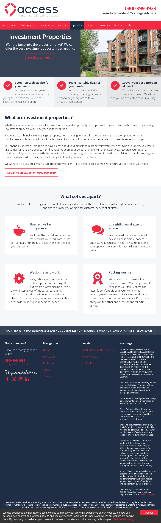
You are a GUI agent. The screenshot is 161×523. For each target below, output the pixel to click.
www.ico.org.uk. (147, 494)
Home (4, 25)
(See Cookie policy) (123, 519)
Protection (63, 25)
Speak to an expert (40, 57)
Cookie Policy (89, 363)
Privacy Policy (89, 356)
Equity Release (45, 25)
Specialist (77, 25)
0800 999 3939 (140, 8)
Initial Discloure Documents (97, 350)
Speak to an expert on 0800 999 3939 (31, 172)
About (14, 25)
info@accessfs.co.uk (17, 364)
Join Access (104, 25)
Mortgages (27, 25)
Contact (90, 25)
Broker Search (122, 25)
